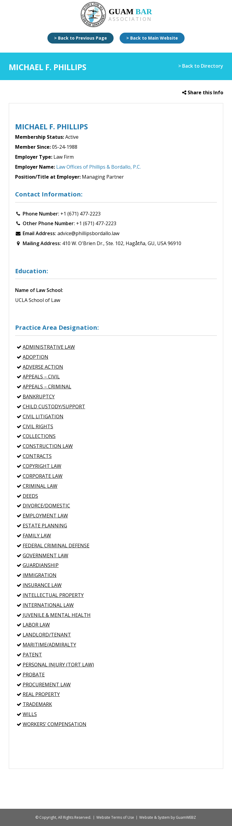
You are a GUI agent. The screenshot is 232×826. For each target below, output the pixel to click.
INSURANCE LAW (42, 585)
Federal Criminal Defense (56, 545)
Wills (30, 714)
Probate (34, 674)
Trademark (37, 704)
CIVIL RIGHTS (38, 426)
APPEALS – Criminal (47, 386)
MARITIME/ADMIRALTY (49, 644)
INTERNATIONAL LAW (48, 605)
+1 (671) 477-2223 (80, 213)
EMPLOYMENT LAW (45, 515)
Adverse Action (43, 367)
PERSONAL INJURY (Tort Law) (58, 664)
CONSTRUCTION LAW (48, 446)
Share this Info (202, 92)
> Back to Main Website (152, 38)
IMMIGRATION (39, 575)
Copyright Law (42, 466)
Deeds (30, 496)
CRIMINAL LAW (40, 486)
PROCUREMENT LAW (47, 684)
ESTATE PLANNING (45, 525)
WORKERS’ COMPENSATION (54, 724)
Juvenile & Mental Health (57, 615)
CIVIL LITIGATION (43, 416)
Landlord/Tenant (47, 634)
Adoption (35, 357)
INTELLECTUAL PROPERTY (53, 595)
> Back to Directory (200, 66)
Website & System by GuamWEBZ (167, 817)
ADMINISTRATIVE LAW (49, 347)
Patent (32, 654)
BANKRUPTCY (39, 396)
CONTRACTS (37, 456)
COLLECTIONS (39, 436)
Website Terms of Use (115, 817)
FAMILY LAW (37, 535)
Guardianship (41, 565)
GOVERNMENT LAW (45, 555)
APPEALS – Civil (41, 376)
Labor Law (36, 624)
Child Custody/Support (54, 406)
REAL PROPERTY (41, 694)
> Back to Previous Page (80, 38)
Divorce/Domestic (46, 505)
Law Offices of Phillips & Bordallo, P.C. (98, 167)
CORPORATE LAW (43, 476)
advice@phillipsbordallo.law (88, 233)
